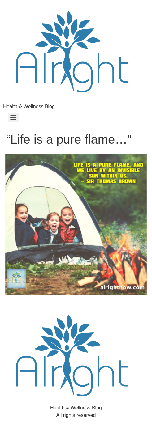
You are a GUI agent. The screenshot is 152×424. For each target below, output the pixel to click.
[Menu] (13, 117)
